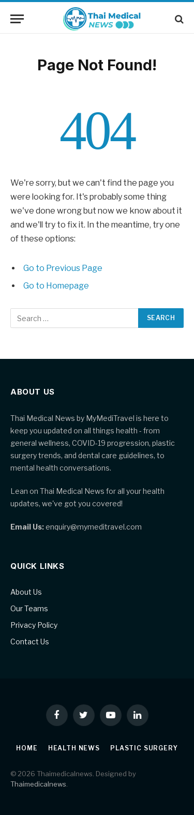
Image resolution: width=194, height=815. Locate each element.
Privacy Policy (33, 625)
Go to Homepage (56, 286)
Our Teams (29, 608)
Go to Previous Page (62, 268)
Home (26, 748)
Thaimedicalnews (38, 784)
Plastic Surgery (144, 748)
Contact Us (29, 641)
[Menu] (17, 19)
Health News (74, 748)
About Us (26, 591)
